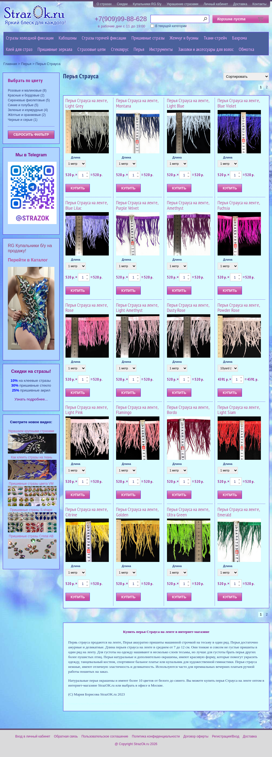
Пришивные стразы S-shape (31, 510)
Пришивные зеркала (55, 49)
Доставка (240, 4)
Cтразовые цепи (91, 49)
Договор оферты (195, 736)
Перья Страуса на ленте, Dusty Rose (188, 307)
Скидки (122, 4)
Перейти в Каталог (28, 260)
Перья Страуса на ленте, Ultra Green (188, 512)
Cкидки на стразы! (31, 371)
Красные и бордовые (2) (26, 95)
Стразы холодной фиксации (30, 38)
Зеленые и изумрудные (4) (28, 110)
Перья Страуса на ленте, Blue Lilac (86, 205)
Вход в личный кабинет (32, 736)
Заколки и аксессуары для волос (206, 49)
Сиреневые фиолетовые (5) (29, 100)
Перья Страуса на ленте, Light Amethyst (137, 307)
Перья (139, 49)
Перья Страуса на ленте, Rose (86, 307)
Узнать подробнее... (31, 399)
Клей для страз (19, 49)
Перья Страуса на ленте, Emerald (239, 512)
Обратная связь (66, 736)
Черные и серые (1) (22, 120)
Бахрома (239, 38)
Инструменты (161, 49)
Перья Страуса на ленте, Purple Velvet (137, 205)
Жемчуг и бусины (184, 38)
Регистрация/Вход (225, 736)
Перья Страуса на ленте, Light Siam (239, 410)
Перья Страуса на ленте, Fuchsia (239, 205)
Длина (75, 157)
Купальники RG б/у (147, 4)
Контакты (260, 4)
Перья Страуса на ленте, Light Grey (86, 103)
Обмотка (246, 49)
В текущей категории (171, 26)
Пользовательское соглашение (104, 736)
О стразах (104, 4)
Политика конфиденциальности (156, 736)
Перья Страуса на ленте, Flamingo (137, 410)
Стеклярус (120, 49)
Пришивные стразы (148, 38)
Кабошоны (68, 38)
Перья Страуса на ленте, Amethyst (188, 205)
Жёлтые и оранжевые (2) (27, 115)
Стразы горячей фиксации (104, 38)
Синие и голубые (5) (23, 105)
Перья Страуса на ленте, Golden (137, 512)
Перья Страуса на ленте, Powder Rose (239, 307)
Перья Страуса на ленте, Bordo (188, 410)
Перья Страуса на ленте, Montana (137, 103)
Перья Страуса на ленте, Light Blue (188, 103)
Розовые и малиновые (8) (27, 90)
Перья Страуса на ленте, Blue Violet (239, 103)
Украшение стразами (182, 4)
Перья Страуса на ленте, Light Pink (86, 410)
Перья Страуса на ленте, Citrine (86, 512)
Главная (10, 64)
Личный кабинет (216, 4)
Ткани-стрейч (215, 38)
